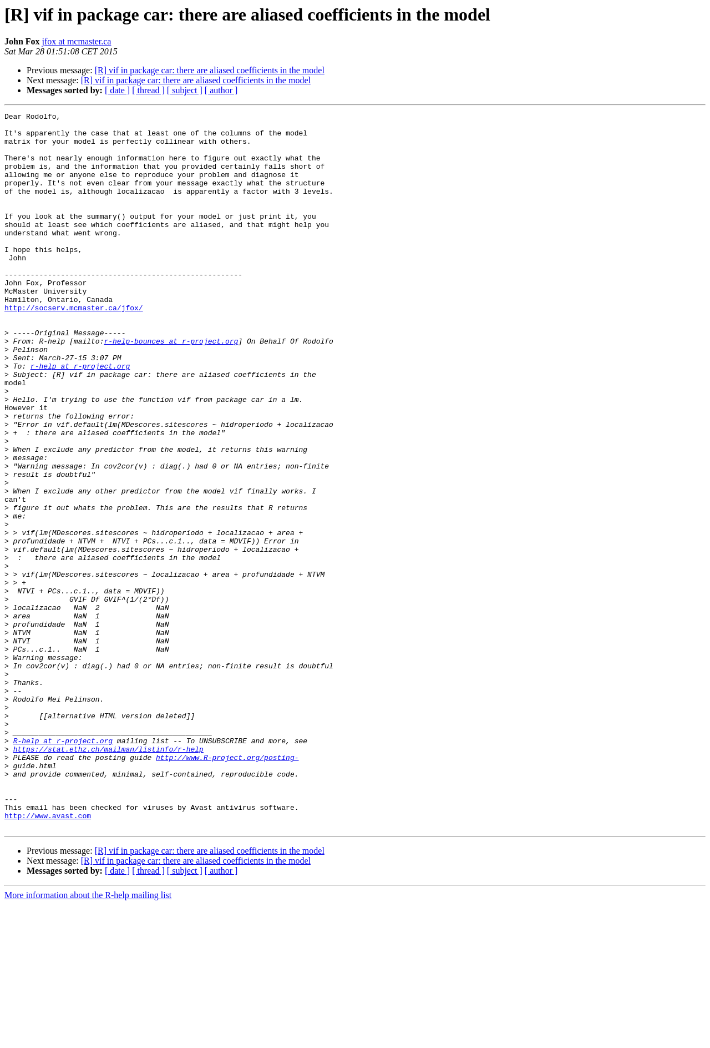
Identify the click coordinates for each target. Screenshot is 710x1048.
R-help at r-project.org (63, 867)
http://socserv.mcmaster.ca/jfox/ (73, 347)
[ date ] (117, 90)
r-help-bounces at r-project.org (171, 387)
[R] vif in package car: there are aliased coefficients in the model (209, 70)
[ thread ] (148, 90)
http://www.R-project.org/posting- (227, 887)
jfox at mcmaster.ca (76, 41)
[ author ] (221, 90)
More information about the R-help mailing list (87, 1038)
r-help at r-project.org (80, 417)
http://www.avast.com (47, 957)
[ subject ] (184, 90)
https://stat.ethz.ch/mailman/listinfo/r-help (108, 877)
